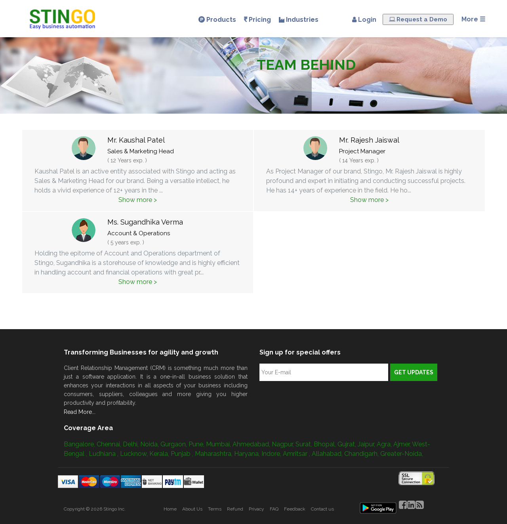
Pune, (197, 444)
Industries (298, 19)
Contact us (322, 509)
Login (362, 19)
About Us (192, 509)
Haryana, (247, 453)
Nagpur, (283, 444)
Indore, (272, 453)
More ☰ (473, 19)
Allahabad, (328, 453)
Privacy (256, 509)
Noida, (150, 444)
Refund (235, 509)
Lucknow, (134, 453)
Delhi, (131, 444)
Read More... (79, 412)
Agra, (385, 444)
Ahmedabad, (252, 444)
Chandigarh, (362, 453)
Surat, (304, 444)
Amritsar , (297, 453)
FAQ (274, 509)
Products (217, 19)
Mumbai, (219, 444)
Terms (214, 509)
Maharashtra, (214, 453)
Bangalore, (80, 444)
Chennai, (110, 444)
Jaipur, (367, 444)
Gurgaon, (174, 444)
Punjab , (183, 453)
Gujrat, (347, 444)
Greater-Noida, (401, 453)
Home (170, 509)
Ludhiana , (104, 453)
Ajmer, (402, 444)
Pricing (257, 19)
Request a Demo (418, 19)
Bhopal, (325, 444)
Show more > (137, 200)
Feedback (294, 509)
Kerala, (160, 453)
